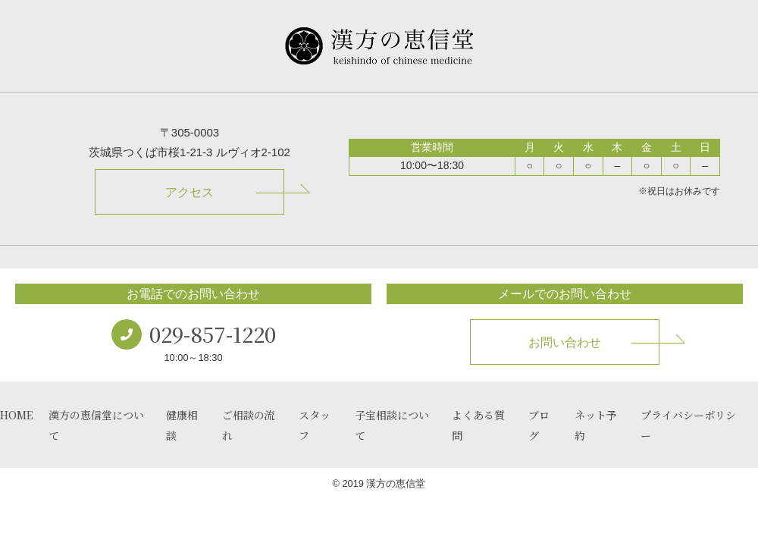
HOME (16, 414)
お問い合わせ (564, 342)
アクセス (189, 192)
